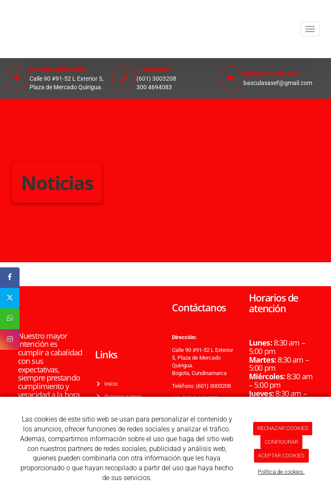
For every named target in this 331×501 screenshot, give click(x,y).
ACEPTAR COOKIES (281, 455)
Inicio (110, 384)
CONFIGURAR (281, 442)
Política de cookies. (281, 472)
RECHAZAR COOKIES (282, 428)
